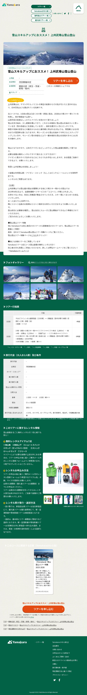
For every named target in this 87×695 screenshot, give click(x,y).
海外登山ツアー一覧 (42, 15)
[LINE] (74, 91)
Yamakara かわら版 (59, 642)
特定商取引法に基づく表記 (61, 671)
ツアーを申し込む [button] (63, 80)
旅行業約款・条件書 (59, 667)
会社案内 (55, 646)
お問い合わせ (57, 13)
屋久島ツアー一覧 (43, 20)
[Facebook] (68, 13)
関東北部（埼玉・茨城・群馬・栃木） (21, 621)
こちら (34, 235)
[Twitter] (64, 13)
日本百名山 (12, 68)
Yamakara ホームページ (19, 250)
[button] (78, 8)
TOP (5, 621)
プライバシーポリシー (60, 675)
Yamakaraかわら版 (42, 11)
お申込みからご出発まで (61, 653)
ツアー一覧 (44, 6)
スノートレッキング (24, 68)
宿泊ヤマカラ (13, 625)
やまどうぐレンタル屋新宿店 (26, 318)
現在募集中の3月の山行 (16, 629)
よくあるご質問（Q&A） (61, 656)
